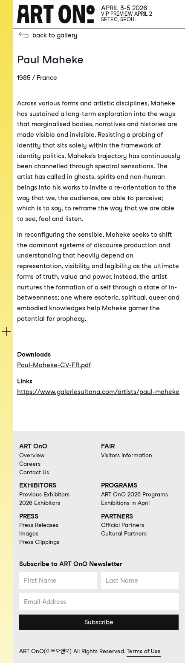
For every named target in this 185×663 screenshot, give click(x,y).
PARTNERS (117, 516)
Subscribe (98, 622)
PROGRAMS (119, 485)
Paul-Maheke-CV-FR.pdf (54, 365)
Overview (31, 455)
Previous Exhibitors (44, 494)
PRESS (28, 516)
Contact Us (34, 472)
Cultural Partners (124, 533)
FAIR (108, 446)
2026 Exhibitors (39, 502)
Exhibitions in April (125, 502)
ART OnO (33, 446)
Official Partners (122, 524)
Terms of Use (144, 651)
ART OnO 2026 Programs (134, 494)
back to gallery (55, 35)
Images (28, 533)
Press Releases (38, 524)
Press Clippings (39, 541)
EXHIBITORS (37, 485)
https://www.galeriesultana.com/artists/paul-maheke (98, 392)
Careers (29, 463)
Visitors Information (126, 455)
